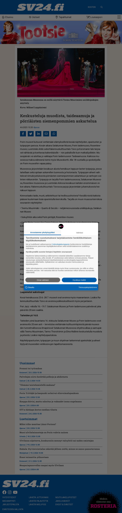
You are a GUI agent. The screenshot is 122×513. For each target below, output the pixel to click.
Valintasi (79, 232)
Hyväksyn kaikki (79, 280)
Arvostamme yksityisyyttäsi (42, 232)
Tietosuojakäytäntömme (88, 287)
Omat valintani (43, 280)
